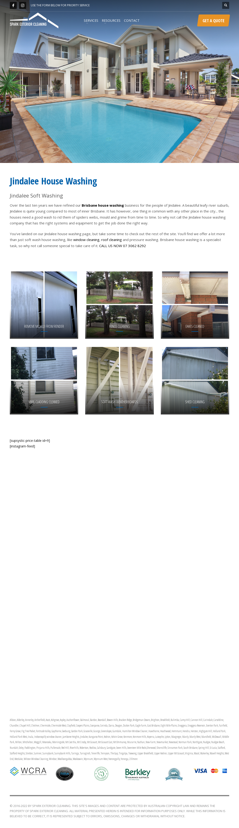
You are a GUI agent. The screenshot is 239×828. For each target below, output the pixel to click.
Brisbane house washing (103, 205)
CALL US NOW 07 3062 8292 (122, 245)
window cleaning (86, 239)
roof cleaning (111, 239)
